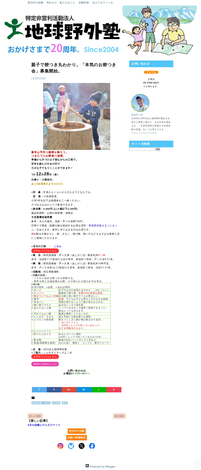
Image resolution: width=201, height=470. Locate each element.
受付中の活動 (36, 2)
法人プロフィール (102, 2)
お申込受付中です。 (45, 425)
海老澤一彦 (137, 115)
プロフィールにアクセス (144, 133)
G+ (69, 389)
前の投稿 (119, 416)
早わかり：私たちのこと (61, 2)
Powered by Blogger (100, 466)
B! (84, 389)
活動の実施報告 (77, 437)
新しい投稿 (35, 416)
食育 (64, 403)
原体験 (56, 403)
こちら (58, 246)
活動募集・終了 (41, 403)
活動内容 (84, 2)
